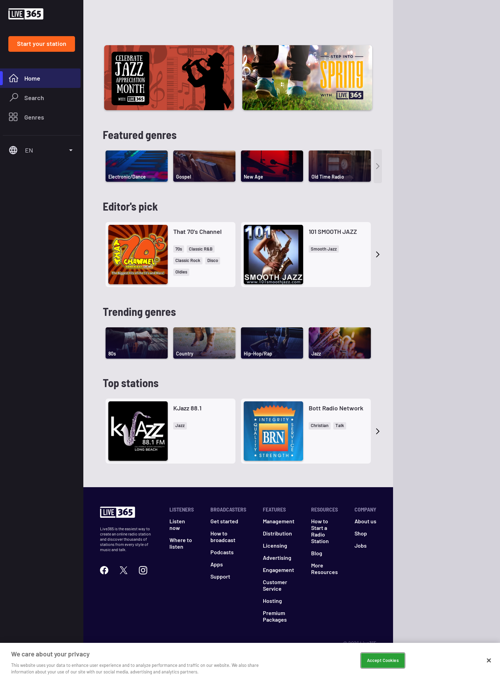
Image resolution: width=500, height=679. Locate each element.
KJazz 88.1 (187, 408)
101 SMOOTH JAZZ (333, 231)
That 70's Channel (197, 231)
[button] (178, 249)
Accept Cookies (383, 660)
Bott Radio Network (336, 408)
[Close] (489, 660)
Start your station (41, 43)
